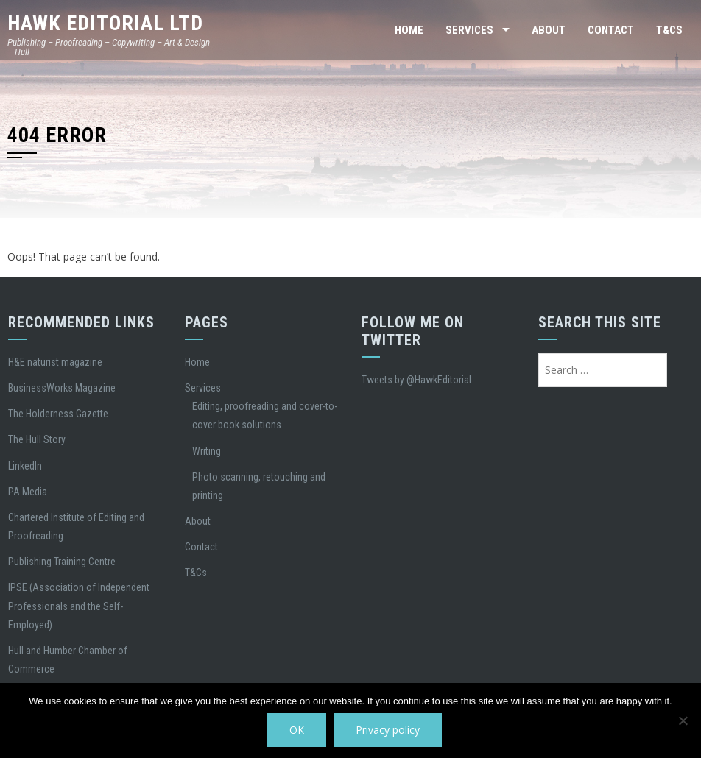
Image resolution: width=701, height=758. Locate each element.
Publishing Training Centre (62, 561)
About (549, 30)
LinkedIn (25, 466)
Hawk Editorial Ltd (105, 23)
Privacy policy (388, 730)
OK (296, 730)
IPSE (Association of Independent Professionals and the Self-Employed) (78, 605)
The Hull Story (37, 439)
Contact (611, 30)
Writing (206, 451)
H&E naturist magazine (55, 362)
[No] (682, 720)
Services (469, 30)
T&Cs (669, 30)
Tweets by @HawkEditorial (416, 380)
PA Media (27, 491)
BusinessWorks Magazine (62, 388)
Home (409, 30)
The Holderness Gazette (58, 413)
